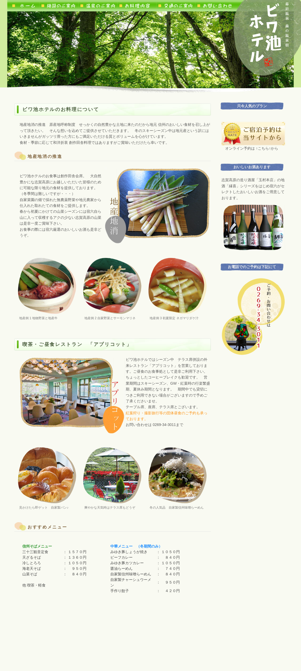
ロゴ (269, 34)
